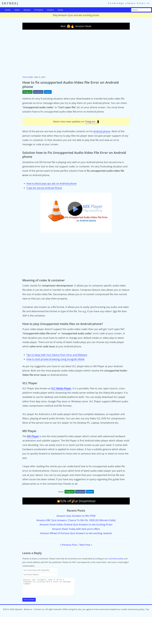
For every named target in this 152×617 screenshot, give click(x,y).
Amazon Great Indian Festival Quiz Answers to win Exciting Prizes (76, 524)
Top (147, 612)
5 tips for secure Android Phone (44, 187)
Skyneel (18, 612)
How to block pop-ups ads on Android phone (51, 183)
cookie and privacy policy (132, 612)
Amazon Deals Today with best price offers (76, 529)
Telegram (27, 92)
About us (28, 612)
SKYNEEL (10, 3)
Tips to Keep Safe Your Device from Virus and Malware (56, 354)
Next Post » (86, 544)
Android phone (101, 131)
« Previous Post (68, 544)
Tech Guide (27, 77)
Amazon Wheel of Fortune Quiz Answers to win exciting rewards (76, 533)
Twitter (48, 92)
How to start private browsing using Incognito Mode (55, 359)
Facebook (38, 92)
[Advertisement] (76, 52)
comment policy (115, 558)
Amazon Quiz (65, 15)
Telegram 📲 (92, 121)
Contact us (39, 612)
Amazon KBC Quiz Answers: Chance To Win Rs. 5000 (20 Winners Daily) (76, 520)
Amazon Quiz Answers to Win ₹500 (76, 515)
